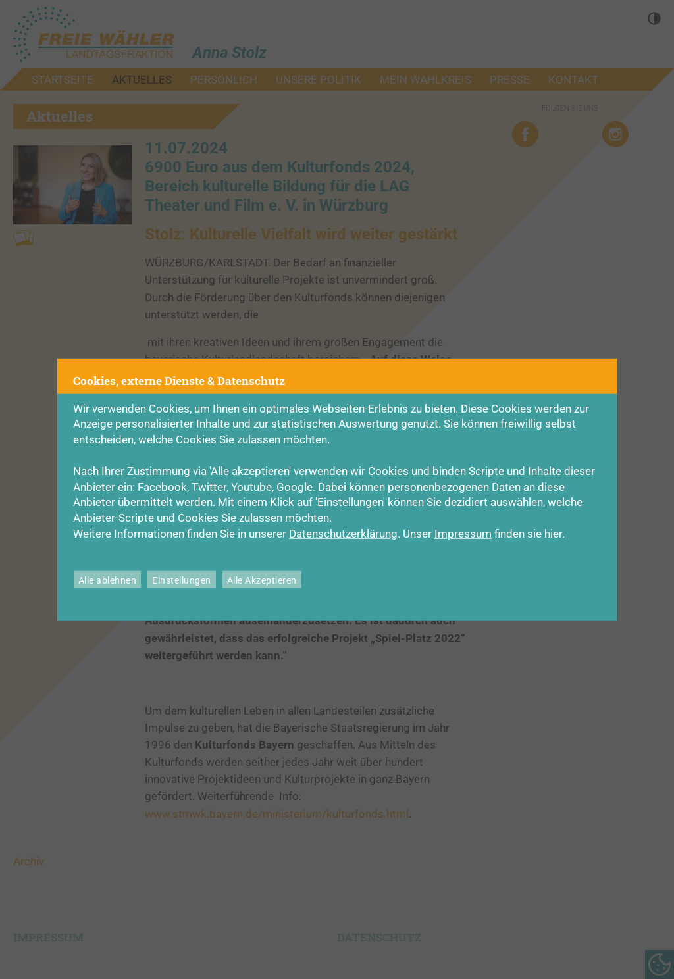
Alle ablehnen (107, 580)
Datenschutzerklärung (343, 533)
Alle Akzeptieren (262, 580)
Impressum (463, 533)
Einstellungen (181, 580)
